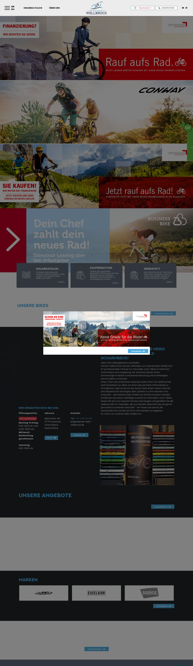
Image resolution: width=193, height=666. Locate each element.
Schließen (136, 351)
